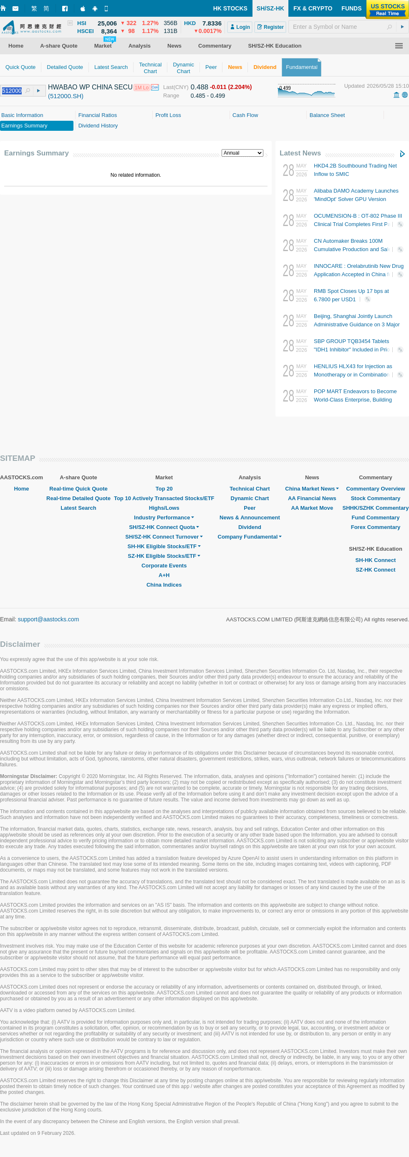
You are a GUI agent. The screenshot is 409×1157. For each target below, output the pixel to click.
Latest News (300, 153)
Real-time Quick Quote (78, 489)
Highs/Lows (164, 508)
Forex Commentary (375, 527)
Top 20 (164, 489)
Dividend (249, 527)
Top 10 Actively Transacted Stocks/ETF (164, 498)
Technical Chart (250, 489)
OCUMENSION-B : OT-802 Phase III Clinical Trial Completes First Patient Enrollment (358, 224)
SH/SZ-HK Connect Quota (164, 527)
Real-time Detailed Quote (78, 498)
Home (21, 489)
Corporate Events (164, 565)
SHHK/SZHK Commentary (375, 508)
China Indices (164, 585)
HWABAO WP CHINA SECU (90, 87)
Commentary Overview (375, 489)
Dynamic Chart (250, 498)
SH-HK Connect (376, 560)
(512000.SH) (65, 95)
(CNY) (181, 87)
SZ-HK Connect (375, 570)
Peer (249, 508)
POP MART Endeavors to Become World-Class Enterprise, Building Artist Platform (355, 399)
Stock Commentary (375, 498)
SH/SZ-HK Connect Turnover (164, 537)
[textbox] (348, 26)
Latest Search (78, 508)
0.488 (200, 87)
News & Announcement (250, 517)
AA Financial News (312, 498)
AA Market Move (312, 508)
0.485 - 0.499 (208, 95)
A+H (164, 575)
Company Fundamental (250, 537)
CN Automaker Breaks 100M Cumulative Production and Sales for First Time (358, 249)
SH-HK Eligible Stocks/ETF (164, 546)
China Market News (312, 489)
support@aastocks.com (48, 619)
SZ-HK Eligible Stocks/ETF (164, 556)
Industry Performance (164, 517)
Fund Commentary (376, 517)
